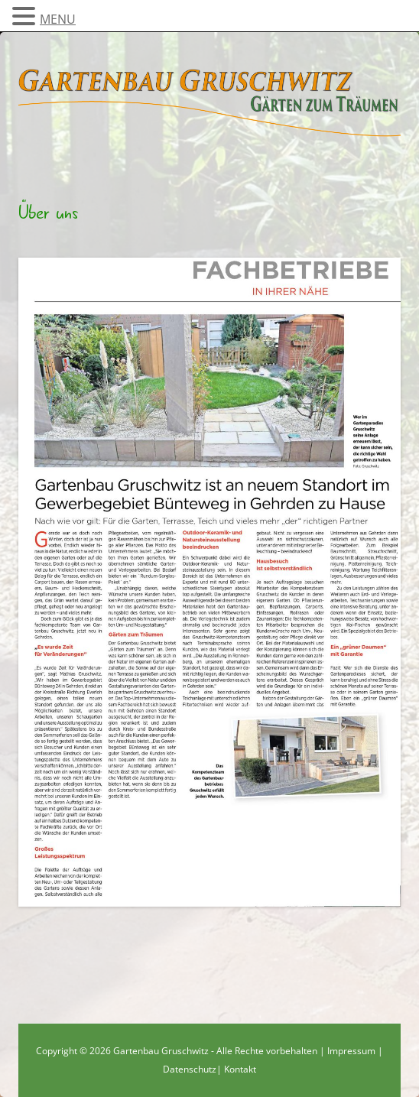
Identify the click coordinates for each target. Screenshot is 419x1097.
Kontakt (240, 1069)
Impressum (351, 1050)
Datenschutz (189, 1069)
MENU (58, 19)
